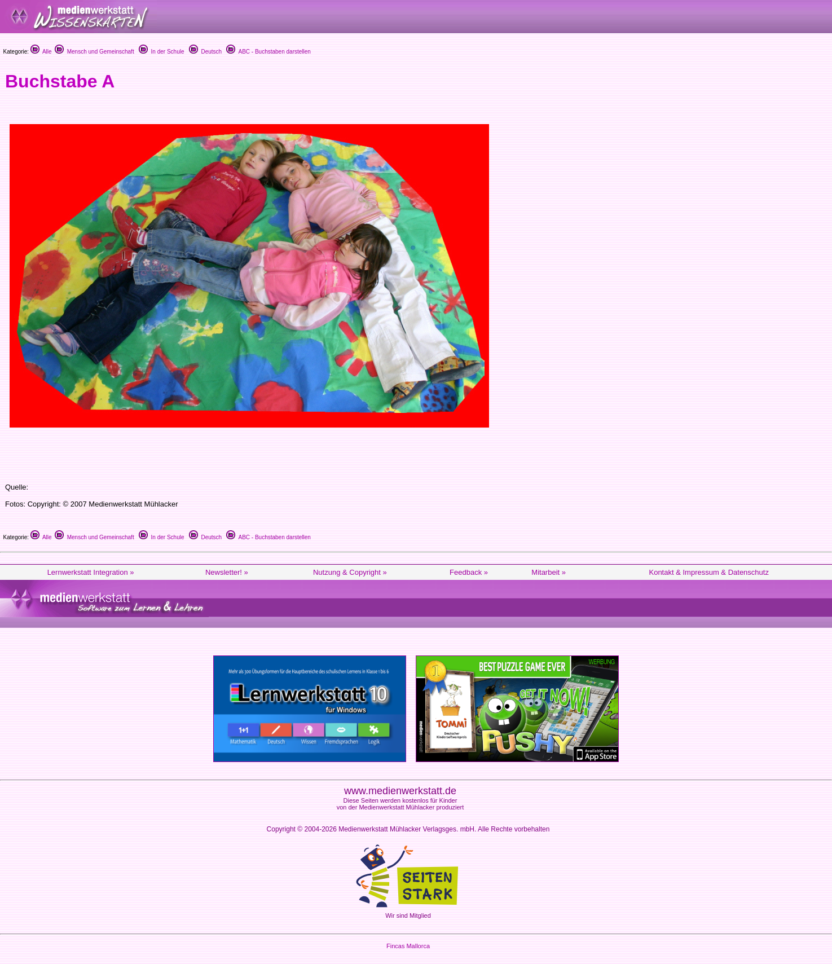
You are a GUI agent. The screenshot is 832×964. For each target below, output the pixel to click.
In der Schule (161, 52)
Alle (41, 52)
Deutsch (205, 52)
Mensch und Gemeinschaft (94, 52)
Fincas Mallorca (408, 946)
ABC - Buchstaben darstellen (268, 52)
